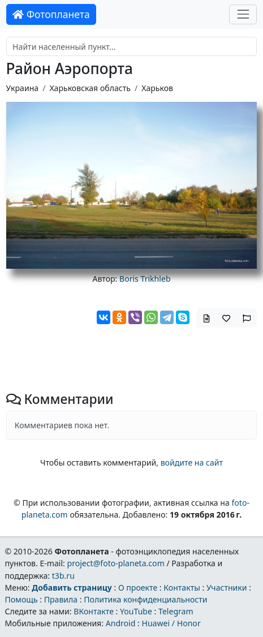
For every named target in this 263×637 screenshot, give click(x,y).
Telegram (175, 611)
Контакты (181, 587)
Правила (60, 599)
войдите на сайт (192, 462)
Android (121, 623)
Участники (226, 587)
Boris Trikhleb (145, 278)
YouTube (136, 611)
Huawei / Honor (170, 623)
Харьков (157, 88)
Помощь (21, 599)
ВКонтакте (94, 611)
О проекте (137, 587)
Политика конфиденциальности (145, 599)
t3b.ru (63, 575)
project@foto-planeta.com (116, 563)
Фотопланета (51, 14)
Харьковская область (89, 88)
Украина (22, 88)
